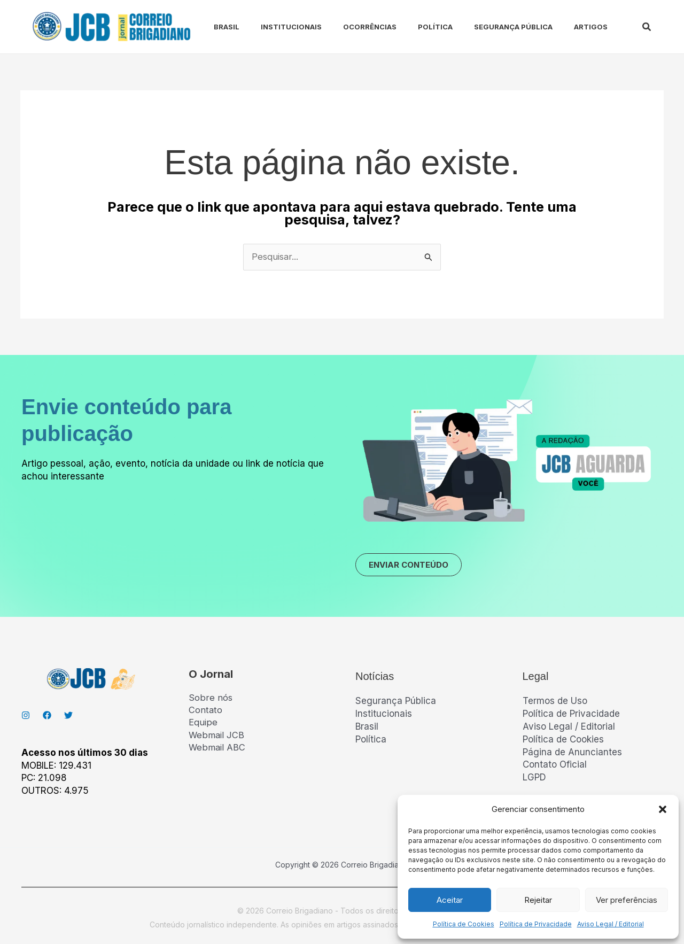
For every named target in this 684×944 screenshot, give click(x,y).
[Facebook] (47, 717)
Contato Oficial (555, 766)
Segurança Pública (485, 26)
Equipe (203, 725)
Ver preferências (626, 900)
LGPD (534, 779)
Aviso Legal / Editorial (610, 924)
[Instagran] (25, 717)
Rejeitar (538, 900)
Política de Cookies (463, 924)
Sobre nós (210, 699)
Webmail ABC (217, 750)
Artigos (559, 26)
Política (411, 26)
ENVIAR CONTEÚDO (413, 566)
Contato (206, 712)
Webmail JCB (217, 737)
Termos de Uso (555, 703)
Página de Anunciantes (572, 753)
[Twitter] (68, 717)
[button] (662, 809)
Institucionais (276, 26)
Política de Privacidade (536, 924)
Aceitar (450, 900)
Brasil (216, 26)
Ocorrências (350, 26)
